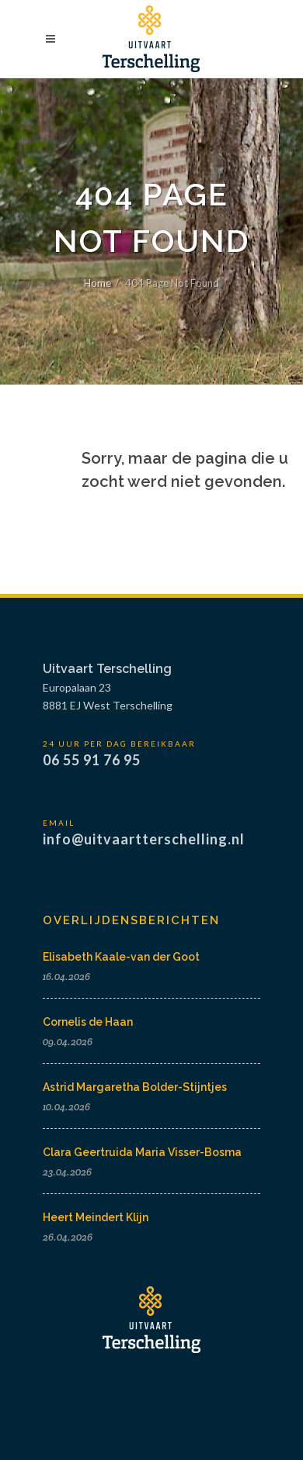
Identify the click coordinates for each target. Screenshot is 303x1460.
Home (97, 283)
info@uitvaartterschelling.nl (144, 838)
